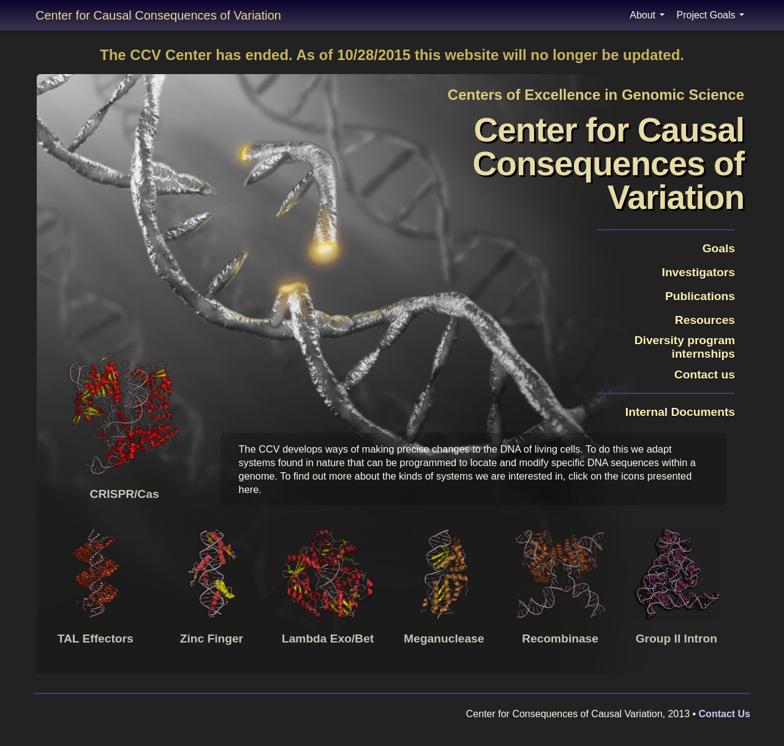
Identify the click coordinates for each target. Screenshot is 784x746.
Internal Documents (673, 411)
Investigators (698, 272)
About (647, 15)
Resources (705, 320)
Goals (719, 248)
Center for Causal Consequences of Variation (158, 15)
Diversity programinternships (685, 347)
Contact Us (724, 714)
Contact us (704, 374)
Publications (700, 296)
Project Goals (710, 15)
